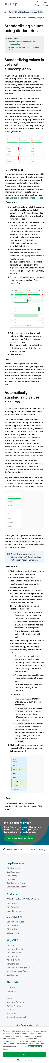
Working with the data (17, 18)
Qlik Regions (12, 975)
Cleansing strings (35, 18)
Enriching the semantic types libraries (25, 198)
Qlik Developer (13, 872)
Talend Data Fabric (15, 911)
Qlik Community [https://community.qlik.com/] (24, 1025)
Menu (45, 5)
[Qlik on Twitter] (37, 1025)
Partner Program (14, 1005)
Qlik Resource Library (16, 886)
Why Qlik (10, 945)
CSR (8, 994)
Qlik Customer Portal (16, 883)
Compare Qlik (13, 963)
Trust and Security (15, 949)
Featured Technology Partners (20, 967)
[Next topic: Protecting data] (36, 849)
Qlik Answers (12, 925)
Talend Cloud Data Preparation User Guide (26, 12)
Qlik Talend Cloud (14, 907)
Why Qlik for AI (13, 960)
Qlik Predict (12, 929)
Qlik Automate (13, 932)
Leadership (12, 991)
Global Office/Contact (16, 1017)
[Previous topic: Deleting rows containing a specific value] (13, 849)
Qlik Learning (12, 879)
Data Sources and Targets (18, 971)
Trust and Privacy (14, 952)
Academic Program (15, 1002)
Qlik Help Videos (14, 868)
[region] (24, 1045)
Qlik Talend (12, 903)
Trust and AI (12, 956)
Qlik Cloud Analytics (15, 921)
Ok (24, 1054)
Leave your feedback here (20, 838)
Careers (10, 1009)
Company (11, 987)
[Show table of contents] (5, 11)
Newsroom (11, 1013)
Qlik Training (12, 875)
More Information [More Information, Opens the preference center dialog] (24, 1060)
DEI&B (9, 998)
